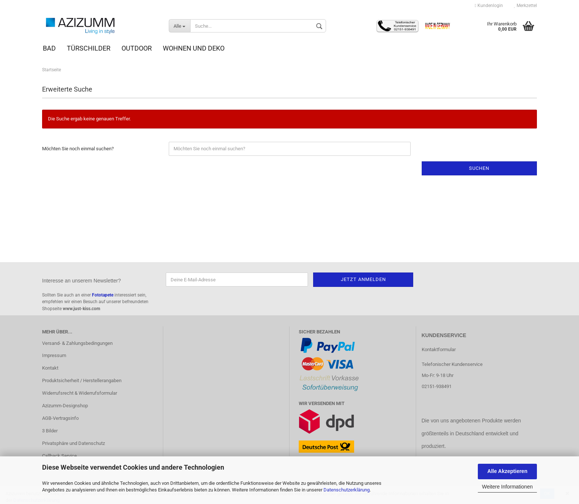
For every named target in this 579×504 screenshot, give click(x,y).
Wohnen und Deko (194, 48)
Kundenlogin (489, 5)
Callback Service (59, 456)
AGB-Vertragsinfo (60, 418)
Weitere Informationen (507, 487)
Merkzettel (525, 5)
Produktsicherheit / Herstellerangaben (81, 380)
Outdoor (136, 48)
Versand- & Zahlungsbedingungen (77, 343)
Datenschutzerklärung (346, 490)
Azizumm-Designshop (65, 405)
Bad (49, 48)
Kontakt (50, 368)
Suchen (479, 168)
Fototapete (102, 295)
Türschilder (88, 48)
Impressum (54, 355)
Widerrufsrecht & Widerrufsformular (79, 393)
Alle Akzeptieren (507, 471)
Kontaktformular (439, 349)
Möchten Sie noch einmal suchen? (78, 148)
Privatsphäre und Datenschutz (73, 443)
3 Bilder (50, 430)
